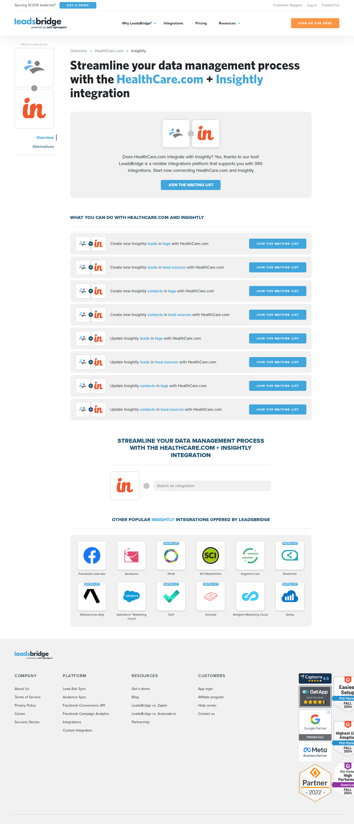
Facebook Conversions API (84, 705)
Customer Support (287, 5)
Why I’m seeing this (34, 44)
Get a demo (141, 688)
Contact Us (330, 5)
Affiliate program (211, 697)
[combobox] (213, 486)
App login (205, 688)
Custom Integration (77, 730)
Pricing (201, 23)
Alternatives (43, 146)
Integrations (173, 23)
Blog (135, 697)
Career (20, 713)
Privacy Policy (25, 705)
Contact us (206, 713)
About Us (22, 688)
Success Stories (27, 722)
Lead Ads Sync (74, 688)
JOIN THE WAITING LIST (190, 185)
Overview (45, 137)
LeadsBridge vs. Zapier (149, 705)
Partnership (141, 722)
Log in (312, 5)
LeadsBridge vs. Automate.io (154, 713)
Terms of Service (28, 697)
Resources (227, 23)
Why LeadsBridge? (137, 23)
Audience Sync (74, 697)
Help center (207, 705)
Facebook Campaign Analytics (86, 713)
